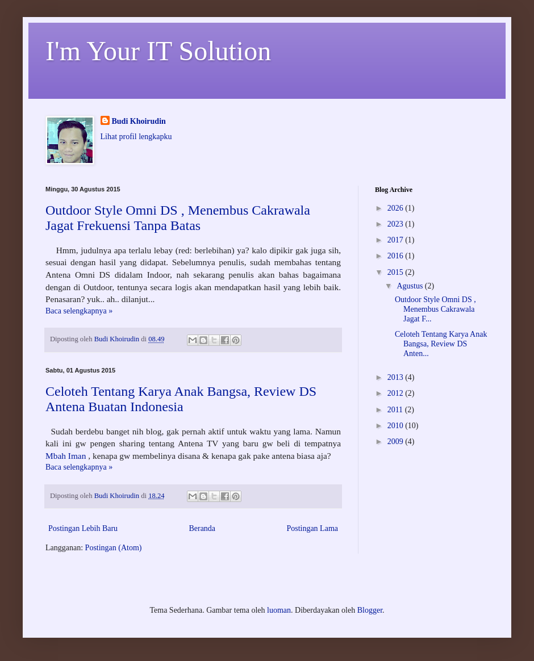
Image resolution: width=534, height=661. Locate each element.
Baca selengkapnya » (78, 311)
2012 (396, 393)
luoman (279, 610)
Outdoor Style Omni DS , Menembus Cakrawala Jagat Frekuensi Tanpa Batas (177, 218)
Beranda (202, 528)
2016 (396, 256)
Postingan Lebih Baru (83, 528)
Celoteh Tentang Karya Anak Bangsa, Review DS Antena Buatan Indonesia (180, 399)
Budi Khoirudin (139, 121)
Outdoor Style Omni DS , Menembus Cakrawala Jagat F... (435, 309)
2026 (396, 208)
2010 (396, 425)
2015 (396, 272)
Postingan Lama (312, 528)
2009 (396, 441)
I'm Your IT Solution (158, 51)
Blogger (369, 610)
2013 (396, 377)
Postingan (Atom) (113, 547)
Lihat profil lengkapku (136, 136)
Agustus (410, 286)
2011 (396, 409)
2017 (396, 240)
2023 (396, 224)
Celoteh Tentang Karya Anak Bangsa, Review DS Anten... (441, 344)
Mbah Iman (65, 456)
